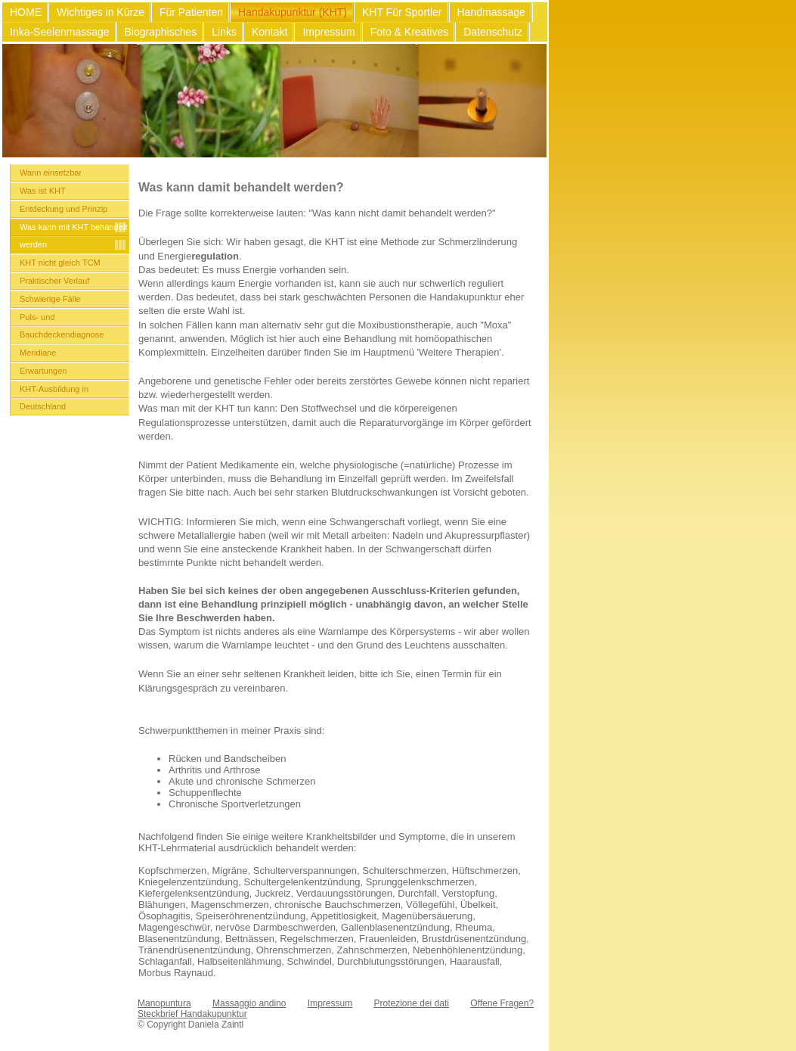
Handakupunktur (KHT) (292, 12)
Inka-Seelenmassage (60, 32)
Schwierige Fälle (50, 298)
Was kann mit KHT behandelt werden (73, 235)
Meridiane (38, 352)
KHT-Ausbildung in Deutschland (54, 397)
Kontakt (269, 32)
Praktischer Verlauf (54, 280)
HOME (26, 12)
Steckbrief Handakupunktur (192, 1014)
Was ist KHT (43, 190)
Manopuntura (164, 1003)
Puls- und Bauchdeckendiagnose (62, 326)
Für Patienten (191, 12)
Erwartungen (43, 370)
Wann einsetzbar (51, 172)
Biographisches (161, 32)
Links (224, 32)
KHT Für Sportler (402, 12)
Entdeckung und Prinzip (63, 208)
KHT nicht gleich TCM (60, 262)
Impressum (328, 32)
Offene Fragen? (502, 1003)
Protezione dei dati (411, 1003)
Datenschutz (492, 32)
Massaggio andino (249, 1003)
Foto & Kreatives (409, 32)
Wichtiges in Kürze (100, 12)
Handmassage (491, 12)
